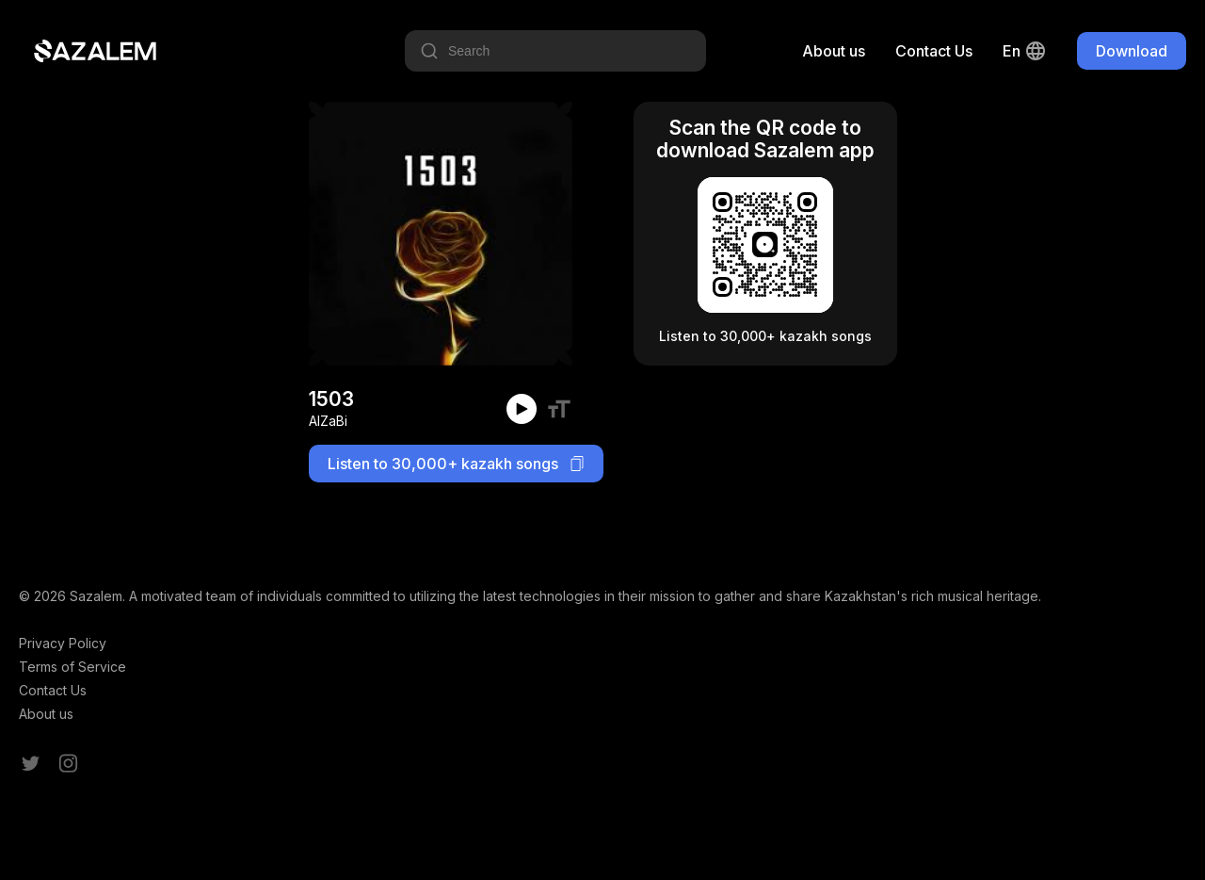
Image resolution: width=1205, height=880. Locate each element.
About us (833, 50)
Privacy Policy (62, 643)
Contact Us (933, 50)
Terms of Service (72, 667)
